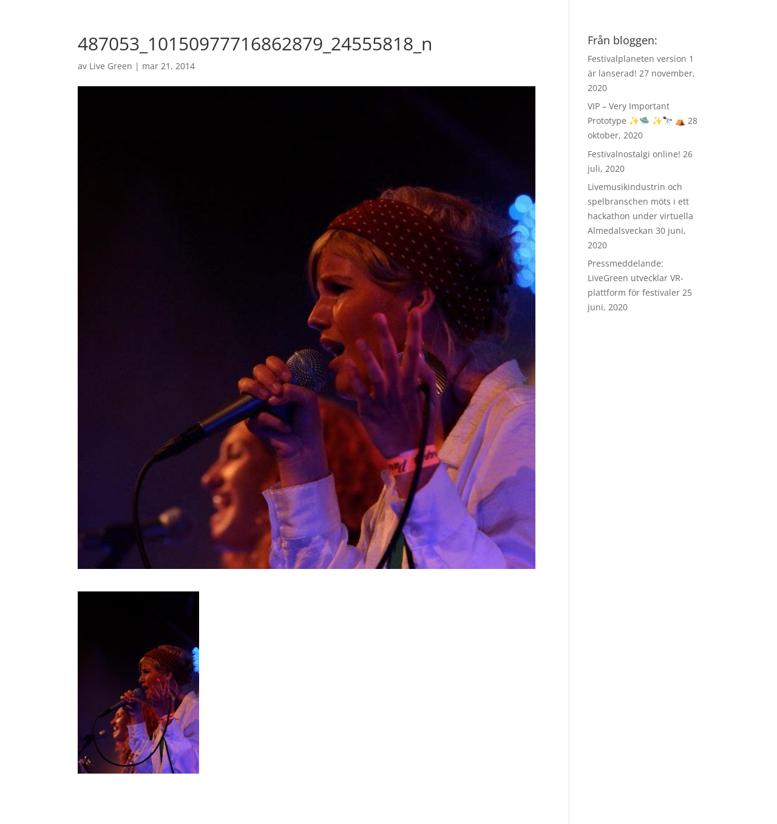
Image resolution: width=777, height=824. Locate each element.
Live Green (110, 66)
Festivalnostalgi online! (634, 154)
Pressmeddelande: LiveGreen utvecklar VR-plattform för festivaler (636, 277)
